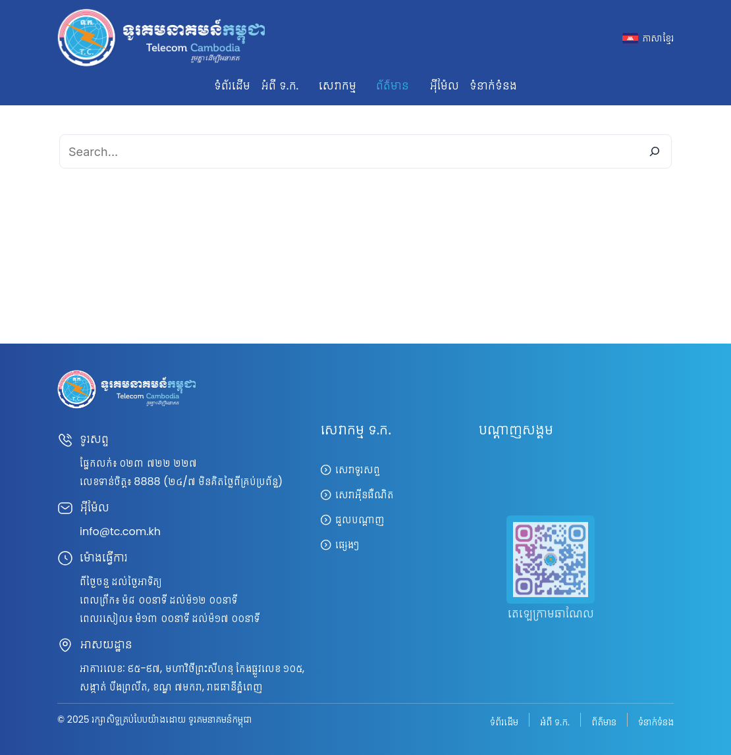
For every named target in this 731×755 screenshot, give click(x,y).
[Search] (654, 151)
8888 (147, 481)
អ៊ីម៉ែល (444, 85)
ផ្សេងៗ (347, 544)
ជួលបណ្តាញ (360, 519)
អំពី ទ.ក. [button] (279, 85)
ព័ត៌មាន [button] (392, 85)
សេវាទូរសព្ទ (357, 469)
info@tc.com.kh (120, 531)
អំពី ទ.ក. (555, 721)
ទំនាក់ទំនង (493, 85)
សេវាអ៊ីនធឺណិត (364, 494)
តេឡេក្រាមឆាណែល (551, 629)
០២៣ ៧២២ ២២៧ (158, 463)
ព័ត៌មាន (603, 721)
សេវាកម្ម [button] (337, 85)
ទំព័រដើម (232, 85)
